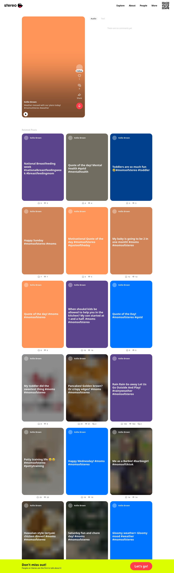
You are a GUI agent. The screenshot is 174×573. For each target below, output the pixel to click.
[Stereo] (13, 5)
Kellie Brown (30, 101)
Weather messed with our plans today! (42, 105)
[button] (141, 566)
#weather (44, 107)
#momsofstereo (31, 107)
